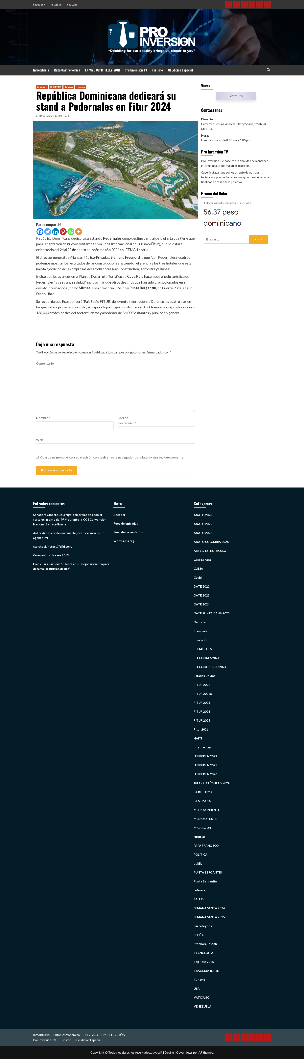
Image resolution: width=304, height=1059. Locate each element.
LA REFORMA (203, 792)
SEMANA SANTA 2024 (209, 908)
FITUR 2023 (202, 702)
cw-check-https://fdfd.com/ (52, 546)
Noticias (69, 87)
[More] (78, 231)
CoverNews (184, 1052)
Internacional (203, 747)
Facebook (39, 4)
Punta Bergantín (205, 881)
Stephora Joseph (205, 944)
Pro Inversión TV (136, 70)
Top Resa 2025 (204, 961)
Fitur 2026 (201, 729)
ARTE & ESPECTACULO (210, 550)
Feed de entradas (125, 523)
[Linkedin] (55, 231)
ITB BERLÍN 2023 (205, 756)
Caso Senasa (202, 559)
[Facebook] (39, 231)
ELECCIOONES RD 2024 (210, 667)
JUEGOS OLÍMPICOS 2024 (212, 783)
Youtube (72, 4)
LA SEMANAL (203, 801)
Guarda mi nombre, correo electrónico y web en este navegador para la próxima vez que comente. (112, 457)
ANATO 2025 (203, 524)
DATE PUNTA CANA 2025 (212, 613)
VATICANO (201, 997)
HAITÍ (198, 738)
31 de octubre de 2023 (51, 115)
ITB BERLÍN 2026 (205, 774)
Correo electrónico (127, 420)
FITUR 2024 (55, 87)
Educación (201, 640)
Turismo (157, 70)
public (198, 863)
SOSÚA (199, 935)
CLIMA (198, 568)
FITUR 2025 (202, 720)
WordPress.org (123, 541)
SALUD (198, 899)
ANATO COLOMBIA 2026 (211, 541)
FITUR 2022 (202, 684)
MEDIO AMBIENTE (207, 810)
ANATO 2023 (203, 515)
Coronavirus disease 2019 (51, 555)
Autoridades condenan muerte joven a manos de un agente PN (68, 535)
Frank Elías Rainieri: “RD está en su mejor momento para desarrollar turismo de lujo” (71, 566)
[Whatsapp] (70, 231)
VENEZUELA (202, 1006)
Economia (42, 87)
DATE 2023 (202, 595)
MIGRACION (202, 827)
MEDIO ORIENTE (205, 819)
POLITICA (200, 854)
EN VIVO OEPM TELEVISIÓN (102, 70)
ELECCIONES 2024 (206, 658)
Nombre (43, 418)
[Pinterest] (63, 231)
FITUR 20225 (203, 693)
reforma (199, 890)
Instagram (56, 4)
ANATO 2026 (203, 533)
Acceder (119, 514)
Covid (198, 577)
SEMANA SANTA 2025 (209, 917)
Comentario (46, 363)
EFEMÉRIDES (203, 649)
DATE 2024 (202, 604)
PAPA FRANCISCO (206, 845)
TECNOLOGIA (203, 953)
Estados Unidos (204, 676)
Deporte (200, 622)
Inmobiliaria (41, 70)
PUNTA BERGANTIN (208, 872)
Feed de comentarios (128, 532)
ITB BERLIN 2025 (205, 765)
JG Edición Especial (180, 70)
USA (197, 988)
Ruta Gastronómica (67, 70)
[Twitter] (47, 231)
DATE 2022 (202, 586)
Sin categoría (203, 926)
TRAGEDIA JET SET (207, 970)
